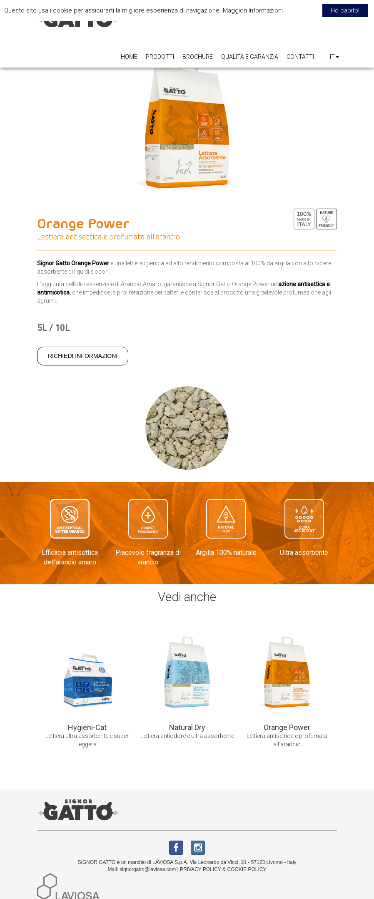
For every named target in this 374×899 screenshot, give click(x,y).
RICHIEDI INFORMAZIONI (82, 356)
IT (334, 56)
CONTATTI (300, 56)
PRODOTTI (160, 56)
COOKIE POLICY (246, 869)
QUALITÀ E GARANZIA (249, 56)
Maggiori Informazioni (253, 10)
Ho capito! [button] (345, 10)
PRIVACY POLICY (200, 869)
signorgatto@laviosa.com (148, 869)
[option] (87, 691)
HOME (129, 56)
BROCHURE (197, 56)
